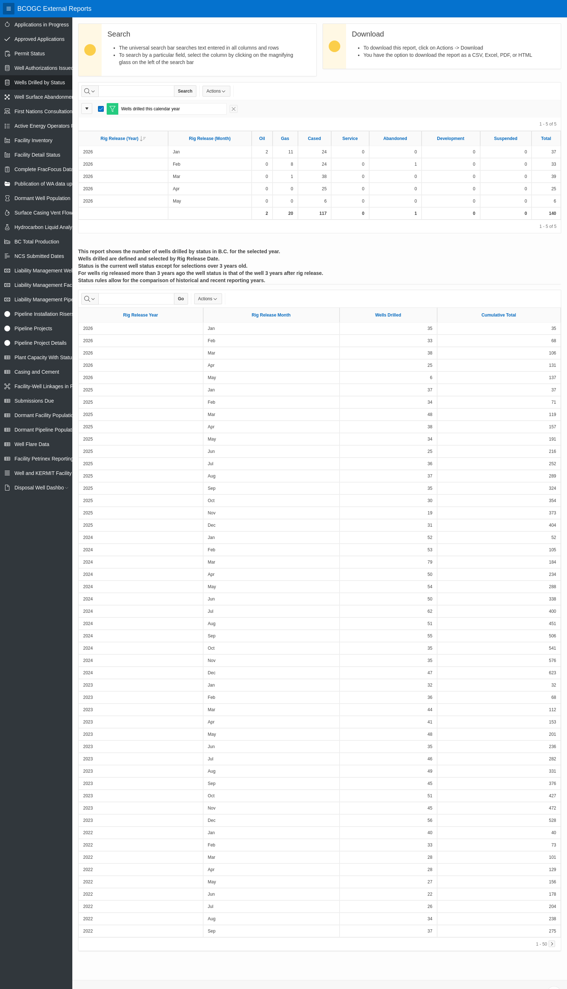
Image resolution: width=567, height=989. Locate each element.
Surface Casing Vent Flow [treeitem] (43, 213)
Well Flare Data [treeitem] (31, 444)
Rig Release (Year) (123, 138)
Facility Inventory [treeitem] (33, 140)
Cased (314, 138)
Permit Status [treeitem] (29, 53)
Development (450, 138)
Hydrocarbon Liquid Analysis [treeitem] (46, 227)
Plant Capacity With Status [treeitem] (44, 357)
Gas (285, 138)
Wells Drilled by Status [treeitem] (39, 82)
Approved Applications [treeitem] (39, 39)
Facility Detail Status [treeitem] (37, 155)
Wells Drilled (388, 315)
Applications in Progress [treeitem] (41, 24)
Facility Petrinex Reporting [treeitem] (43, 459)
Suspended (505, 138)
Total (546, 138)
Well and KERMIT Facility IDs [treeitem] (47, 473)
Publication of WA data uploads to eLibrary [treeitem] (62, 184)
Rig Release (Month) (209, 138)
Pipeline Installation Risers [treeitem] (44, 314)
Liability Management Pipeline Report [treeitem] (56, 299)
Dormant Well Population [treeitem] (42, 198)
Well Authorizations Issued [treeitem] (44, 68)
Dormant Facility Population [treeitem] (45, 415)
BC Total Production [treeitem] (36, 242)
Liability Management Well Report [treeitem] (52, 270)
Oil (262, 138)
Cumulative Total (498, 315)
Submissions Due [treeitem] (34, 401)
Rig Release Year (140, 315)
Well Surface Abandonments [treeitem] (46, 97)
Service (350, 138)
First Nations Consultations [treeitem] (44, 111)
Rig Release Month (271, 315)
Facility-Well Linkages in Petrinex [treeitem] (51, 386)
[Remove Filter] (234, 109)
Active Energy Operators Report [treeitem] (50, 126)
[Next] (552, 944)
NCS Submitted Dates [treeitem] (39, 256)
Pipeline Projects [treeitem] (33, 328)
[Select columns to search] (90, 91)
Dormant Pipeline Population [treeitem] (46, 430)
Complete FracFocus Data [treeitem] (43, 169)
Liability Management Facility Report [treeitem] (55, 285)
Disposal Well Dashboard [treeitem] (42, 488)
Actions (216, 91)
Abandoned (395, 138)
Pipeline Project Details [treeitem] (40, 343)
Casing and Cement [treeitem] (36, 372)
